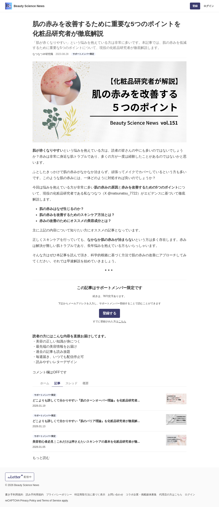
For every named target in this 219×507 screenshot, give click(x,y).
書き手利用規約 (14, 494)
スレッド (71, 383)
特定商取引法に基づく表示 (89, 494)
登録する (109, 313)
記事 (57, 383)
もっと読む (41, 458)
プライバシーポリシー (59, 494)
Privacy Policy (28, 500)
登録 (195, 6)
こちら (122, 321)
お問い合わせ (115, 494)
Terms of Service (51, 500)
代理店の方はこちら (170, 494)
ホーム (44, 383)
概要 (86, 383)
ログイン (209, 6)
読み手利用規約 (35, 494)
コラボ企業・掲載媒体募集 (141, 494)
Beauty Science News (29, 6)
